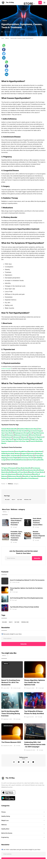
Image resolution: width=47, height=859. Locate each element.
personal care (27, 497)
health (13, 497)
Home (2, 38)
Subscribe (40, 2)
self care (20, 497)
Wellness (4, 20)
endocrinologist (6, 368)
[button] (29, 3)
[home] (7, 2)
